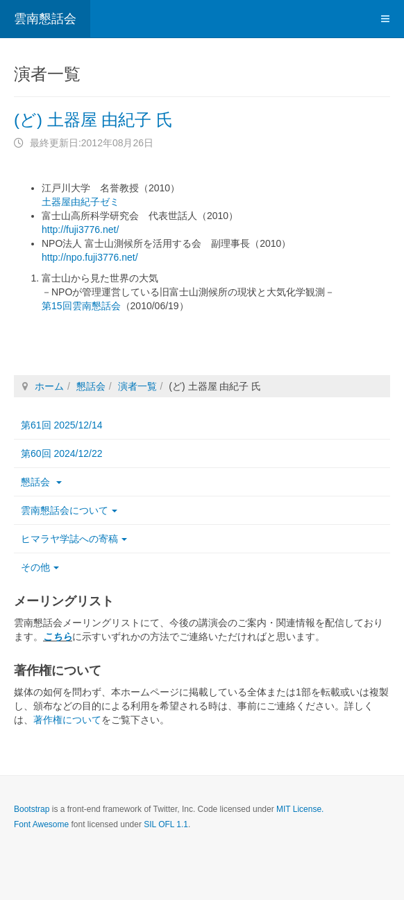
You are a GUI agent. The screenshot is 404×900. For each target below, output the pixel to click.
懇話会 (91, 386)
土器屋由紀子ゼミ (80, 201)
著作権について (67, 719)
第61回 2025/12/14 (62, 425)
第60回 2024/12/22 (62, 453)
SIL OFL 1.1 (166, 824)
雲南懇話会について (69, 510)
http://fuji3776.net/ (80, 229)
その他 (40, 567)
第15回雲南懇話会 (81, 305)
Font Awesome (41, 824)
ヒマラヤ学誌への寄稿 (74, 538)
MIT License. (299, 809)
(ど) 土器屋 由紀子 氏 (93, 119)
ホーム (49, 386)
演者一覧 (137, 386)
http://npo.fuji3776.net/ (90, 257)
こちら (57, 636)
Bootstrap (31, 809)
